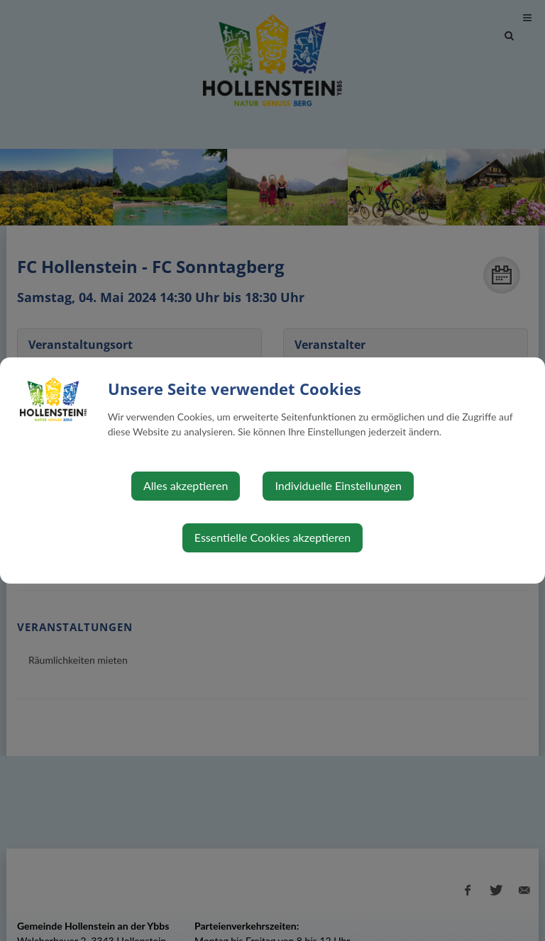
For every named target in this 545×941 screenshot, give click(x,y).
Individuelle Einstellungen (338, 485)
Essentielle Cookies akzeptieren (272, 537)
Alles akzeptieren (185, 485)
